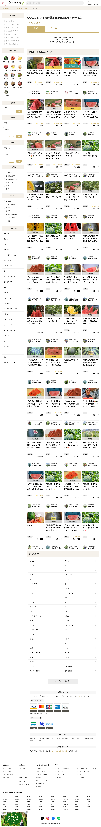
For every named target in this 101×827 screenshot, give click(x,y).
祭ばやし (6, 346)
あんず (67, 611)
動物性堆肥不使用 (12, 214)
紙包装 (8, 221)
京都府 (17, 804)
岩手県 (29, 796)
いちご (32, 561)
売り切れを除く (12, 28)
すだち (32, 639)
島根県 (89, 804)
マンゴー (67, 579)
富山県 (89, 799)
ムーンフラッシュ (9, 352)
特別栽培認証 (10, 204)
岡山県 (5, 807)
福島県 (77, 796)
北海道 (5, 796)
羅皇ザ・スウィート (10, 362)
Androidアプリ (81, 778)
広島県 (17, 807)
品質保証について (8, 775)
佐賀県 (5, 809)
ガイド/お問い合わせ (42, 772)
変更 (19, 111)
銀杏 (31, 657)
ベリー (32, 570)
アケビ (32, 611)
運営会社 (38, 769)
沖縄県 (77, 809)
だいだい (67, 652)
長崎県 (17, 809)
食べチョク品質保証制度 (59, 751)
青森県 (17, 796)
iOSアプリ (58, 778)
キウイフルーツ (35, 584)
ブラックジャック (9, 330)
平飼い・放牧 (10, 182)
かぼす (67, 639)
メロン (32, 574)
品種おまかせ (8, 319)
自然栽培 (9, 172)
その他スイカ (8, 282)
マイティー (7, 341)
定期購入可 (11, 34)
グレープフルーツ (70, 625)
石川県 (5, 801)
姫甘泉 (6, 314)
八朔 (66, 629)
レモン (32, 643)
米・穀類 (12, 87)
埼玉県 (29, 799)
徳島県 (41, 807)
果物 (19, 62)
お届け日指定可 (12, 37)
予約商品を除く (12, 44)
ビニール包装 (10, 217)
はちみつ (19, 70)
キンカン (67, 648)
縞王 (5, 271)
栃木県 (5, 799)
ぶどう (32, 565)
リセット (11, 136)
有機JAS (9, 201)
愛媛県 (65, 807)
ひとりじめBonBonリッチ (12, 309)
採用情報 (38, 786)
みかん (67, 616)
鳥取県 (77, 804)
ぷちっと (6, 335)
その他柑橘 (68, 666)
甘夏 (31, 620)
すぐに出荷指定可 (13, 41)
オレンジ (33, 625)
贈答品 (8, 208)
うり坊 (6, 244)
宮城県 (41, 796)
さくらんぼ (68, 574)
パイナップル (69, 593)
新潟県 (77, 799)
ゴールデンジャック (10, 255)
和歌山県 (65, 804)
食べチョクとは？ (8, 769)
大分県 (41, 809)
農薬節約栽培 (10, 176)
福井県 (17, 801)
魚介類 (6, 79)
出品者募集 (22, 769)
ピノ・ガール (8, 325)
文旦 (31, 648)
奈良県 (53, 804)
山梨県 (29, 801)
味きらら (6, 239)
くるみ (67, 662)
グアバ (32, 662)
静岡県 (65, 801)
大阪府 (29, 804)
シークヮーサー (35, 652)
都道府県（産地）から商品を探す (13, 792)
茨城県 (89, 796)
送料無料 (10, 21)
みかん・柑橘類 (35, 671)
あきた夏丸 (7, 233)
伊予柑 (67, 620)
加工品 (20, 87)
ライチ (32, 666)
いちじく (33, 597)
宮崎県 (53, 809)
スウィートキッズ (9, 276)
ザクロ (67, 657)
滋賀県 (5, 804)
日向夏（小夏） (35, 629)
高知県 (77, 807)
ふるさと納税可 (12, 24)
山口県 (29, 807)
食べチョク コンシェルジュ (62, 772)
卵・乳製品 (13, 70)
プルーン (67, 607)
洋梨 (31, 593)
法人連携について (24, 781)
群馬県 (17, 799)
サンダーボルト (9, 266)
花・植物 (6, 95)
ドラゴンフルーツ (36, 616)
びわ (66, 602)
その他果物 (68, 671)
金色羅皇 (6, 249)
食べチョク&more (82, 775)
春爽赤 (6, 292)
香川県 (53, 807)
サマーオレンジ (9, 260)
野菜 (13, 62)
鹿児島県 (65, 809)
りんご (67, 561)
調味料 (6, 87)
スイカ (55, 42)
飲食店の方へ (6, 778)
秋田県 (53, 796)
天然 (7, 189)
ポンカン (33, 634)
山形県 (65, 796)
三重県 (89, 801)
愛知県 (77, 801)
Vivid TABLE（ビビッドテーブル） (86, 769)
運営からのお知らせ (41, 775)
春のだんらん (8, 298)
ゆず (66, 634)
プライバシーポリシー (42, 780)
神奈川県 (65, 799)
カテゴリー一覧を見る (63, 681)
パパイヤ (33, 607)
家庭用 (8, 211)
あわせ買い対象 (12, 31)
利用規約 (38, 778)
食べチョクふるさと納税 (62, 769)
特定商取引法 (40, 783)
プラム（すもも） (70, 597)
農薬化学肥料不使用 (12, 179)
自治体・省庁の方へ (24, 784)
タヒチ (6, 287)
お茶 (19, 79)
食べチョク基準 (7, 772)
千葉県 (41, 799)
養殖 (7, 186)
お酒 (13, 79)
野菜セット (6, 62)
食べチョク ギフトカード (62, 775)
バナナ (32, 602)
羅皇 (5, 357)
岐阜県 (53, 801)
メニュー (96, 3)
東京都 (53, 799)
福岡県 (89, 807)
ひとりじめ (7, 303)
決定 (19, 136)
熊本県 (29, 809)
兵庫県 (41, 804)
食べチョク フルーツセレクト (85, 772)
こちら (78, 696)
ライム (67, 643)
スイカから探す (34, 23)
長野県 (41, 801)
